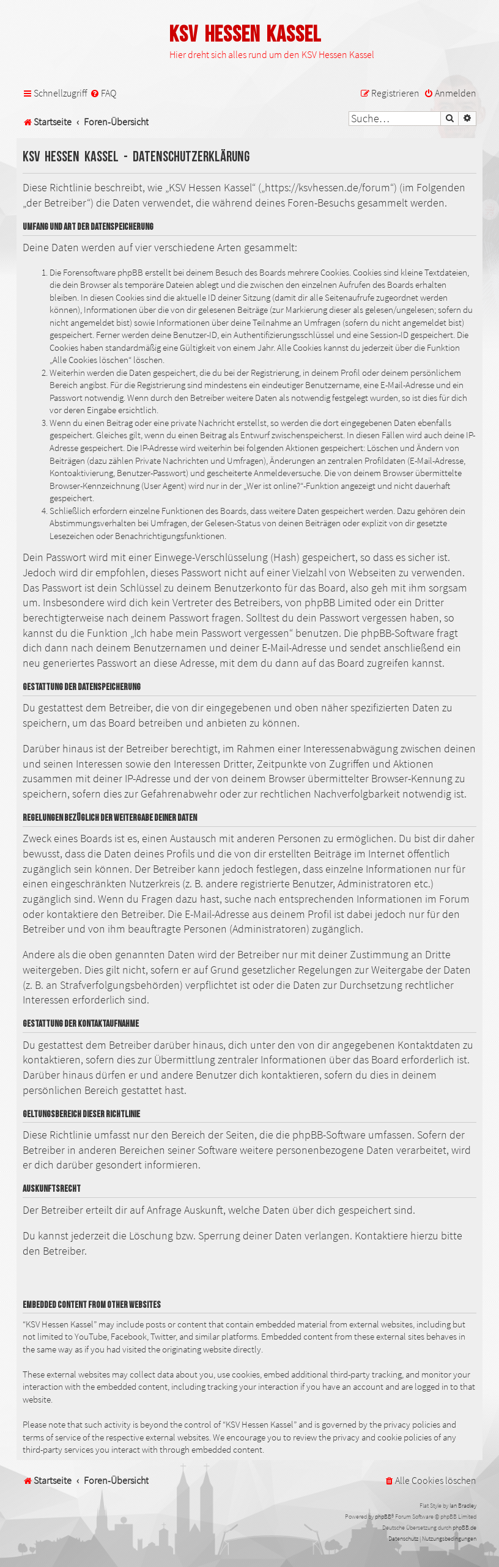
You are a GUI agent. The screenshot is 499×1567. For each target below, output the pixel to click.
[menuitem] (103, 93)
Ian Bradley (462, 1506)
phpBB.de (464, 1528)
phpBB (383, 1517)
